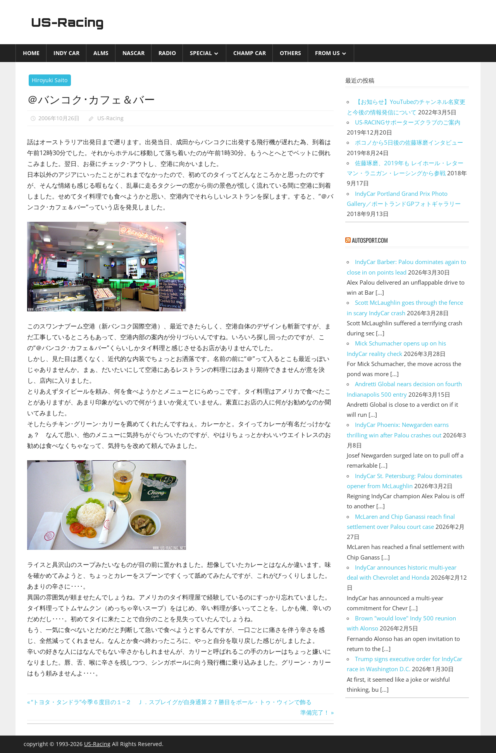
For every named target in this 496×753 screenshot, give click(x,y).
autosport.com (370, 240)
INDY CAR (66, 53)
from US (327, 53)
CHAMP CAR (249, 53)
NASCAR (133, 53)
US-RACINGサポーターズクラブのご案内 (407, 122)
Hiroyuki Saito (49, 80)
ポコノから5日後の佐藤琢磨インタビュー (409, 142)
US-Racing (69, 22)
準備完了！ (314, 712)
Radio (167, 53)
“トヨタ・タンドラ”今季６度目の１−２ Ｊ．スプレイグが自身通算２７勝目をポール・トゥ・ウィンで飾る (171, 702)
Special (201, 53)
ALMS (100, 53)
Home (31, 53)
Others (290, 53)
